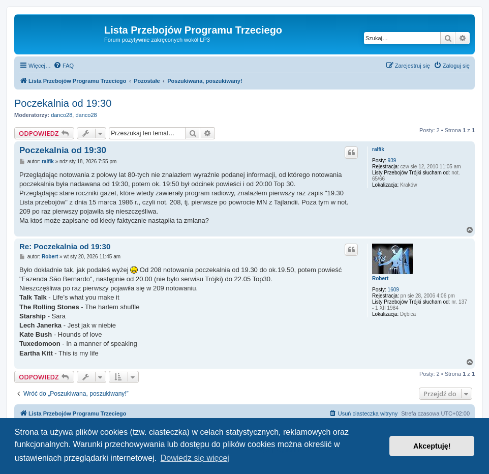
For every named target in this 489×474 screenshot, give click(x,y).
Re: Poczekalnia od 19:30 (64, 246)
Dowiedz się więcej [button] (195, 458)
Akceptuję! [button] (432, 446)
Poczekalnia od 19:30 (62, 103)
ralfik (378, 149)
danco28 (61, 115)
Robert (380, 278)
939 (392, 160)
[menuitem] (63, 66)
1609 (393, 289)
